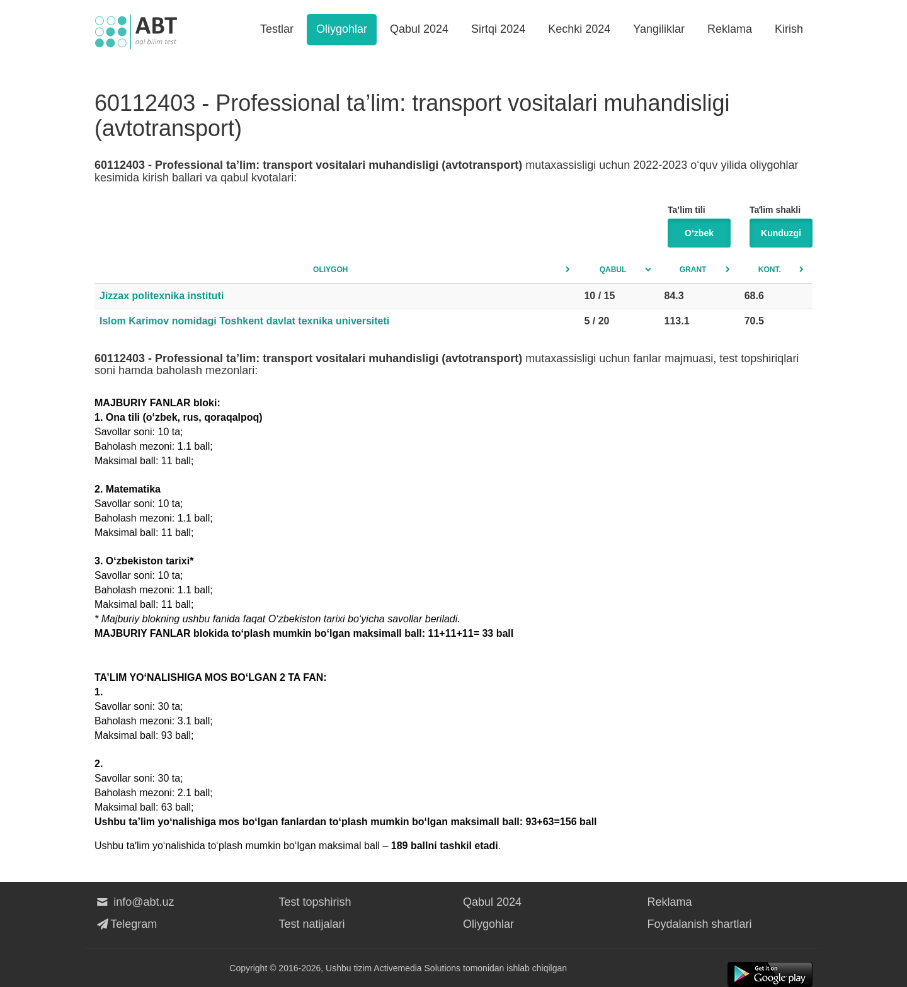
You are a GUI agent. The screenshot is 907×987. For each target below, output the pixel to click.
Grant (693, 269)
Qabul (613, 269)
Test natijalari (312, 924)
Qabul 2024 (419, 29)
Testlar (277, 29)
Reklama (729, 29)
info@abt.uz (134, 902)
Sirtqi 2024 (498, 29)
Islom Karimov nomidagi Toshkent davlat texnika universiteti (244, 321)
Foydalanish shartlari (699, 924)
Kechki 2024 (579, 29)
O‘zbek (699, 233)
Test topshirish (315, 902)
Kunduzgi (781, 233)
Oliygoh (330, 269)
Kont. (769, 269)
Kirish (789, 29)
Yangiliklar (659, 29)
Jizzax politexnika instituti (162, 295)
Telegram (125, 924)
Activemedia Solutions (417, 968)
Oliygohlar (341, 29)
